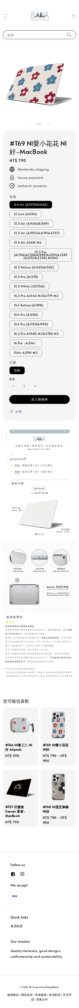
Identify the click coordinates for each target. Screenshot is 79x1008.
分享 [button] (15, 412)
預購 (17, 370)
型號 (12, 196)
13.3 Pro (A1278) (26, 277)
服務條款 (13, 995)
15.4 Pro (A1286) (26, 315)
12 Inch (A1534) (25, 214)
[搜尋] (69, 35)
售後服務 (41, 995)
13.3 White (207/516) (29, 286)
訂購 (12, 362)
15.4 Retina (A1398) (28, 305)
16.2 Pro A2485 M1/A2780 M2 (36, 334)
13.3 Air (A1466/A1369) (31, 224)
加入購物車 (39, 399)
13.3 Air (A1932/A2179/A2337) (37, 233)
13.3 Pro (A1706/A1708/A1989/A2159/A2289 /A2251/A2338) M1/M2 (40, 255)
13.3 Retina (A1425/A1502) (34, 267)
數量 (12, 379)
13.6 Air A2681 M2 (28, 242)
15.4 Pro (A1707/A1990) (31, 324)
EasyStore (52, 987)
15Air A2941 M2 (26, 353)
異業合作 (42, 999)
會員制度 (17, 926)
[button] (5, 16)
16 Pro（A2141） (25, 343)
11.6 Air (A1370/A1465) (31, 205)
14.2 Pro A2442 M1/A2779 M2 (36, 296)
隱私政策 (27, 995)
